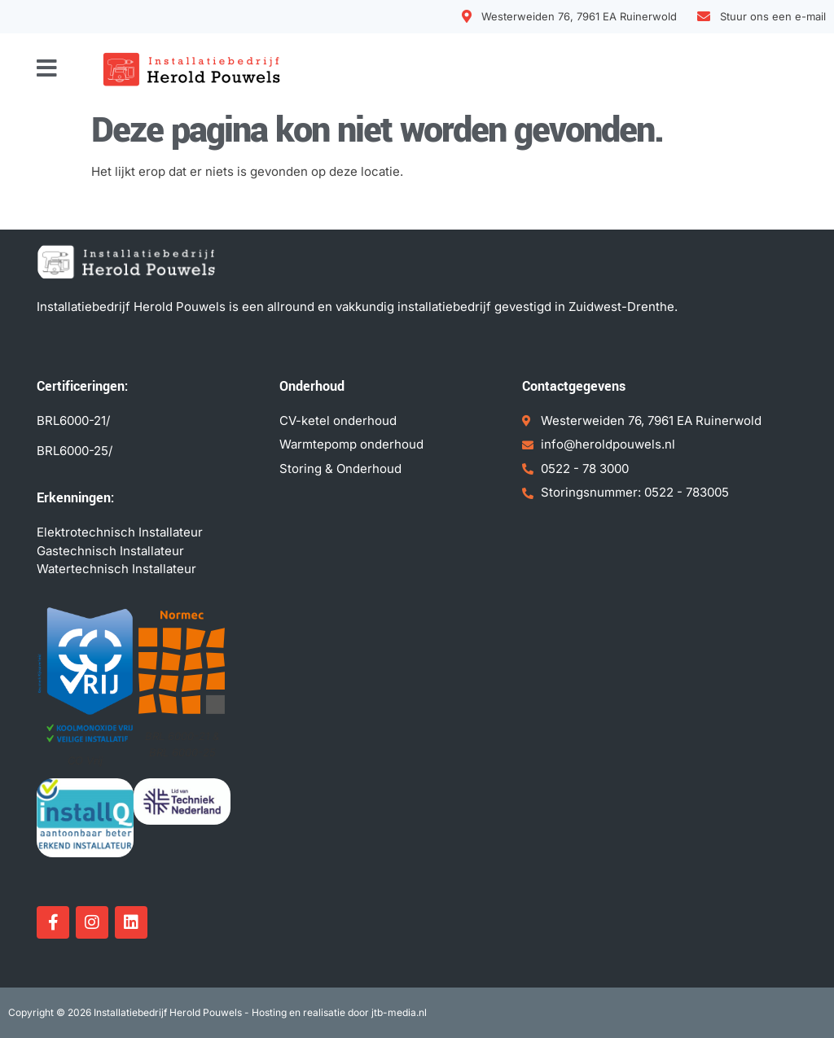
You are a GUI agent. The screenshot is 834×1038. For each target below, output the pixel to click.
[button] (47, 68)
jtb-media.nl (399, 1012)
